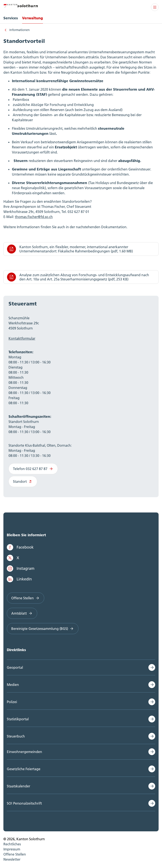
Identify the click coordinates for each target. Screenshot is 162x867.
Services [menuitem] (10, 18)
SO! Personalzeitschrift (24, 803)
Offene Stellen (25, 598)
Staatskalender (18, 786)
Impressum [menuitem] (11, 849)
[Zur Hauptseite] (20, 5)
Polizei (12, 702)
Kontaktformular (22, 338)
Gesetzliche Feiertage (23, 769)
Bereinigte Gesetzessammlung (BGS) (42, 628)
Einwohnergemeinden (24, 752)
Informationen (19, 30)
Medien (13, 685)
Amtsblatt (22, 613)
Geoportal (15, 667)
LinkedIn (19, 579)
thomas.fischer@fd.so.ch (34, 217)
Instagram (20, 568)
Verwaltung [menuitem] (32, 18)
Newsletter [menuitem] (11, 859)
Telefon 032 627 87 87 (33, 468)
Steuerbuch (16, 736)
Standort (23, 481)
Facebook (20, 547)
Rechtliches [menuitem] (12, 844)
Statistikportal (18, 719)
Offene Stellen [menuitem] (14, 854)
